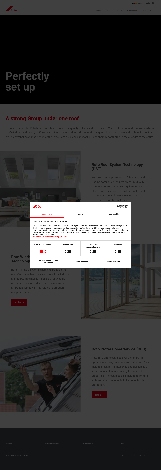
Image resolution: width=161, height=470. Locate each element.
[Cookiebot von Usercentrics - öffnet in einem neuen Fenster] (118, 206)
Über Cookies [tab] (114, 214)
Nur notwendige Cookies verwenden (48, 261)
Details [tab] (80, 214)
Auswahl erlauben (80, 261)
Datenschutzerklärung (51, 237)
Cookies (64, 237)
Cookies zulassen (113, 261)
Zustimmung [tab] (47, 214)
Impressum (37, 237)
